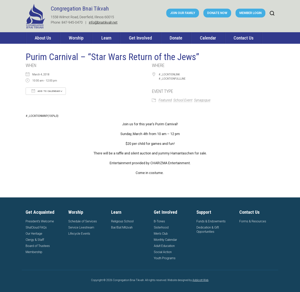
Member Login (250, 13)
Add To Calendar (46, 91)
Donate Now (217, 13)
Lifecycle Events (79, 233)
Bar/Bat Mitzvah (122, 227)
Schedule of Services (82, 221)
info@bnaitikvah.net (103, 22)
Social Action (163, 252)
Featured (165, 100)
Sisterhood (161, 227)
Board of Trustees (38, 246)
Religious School (122, 221)
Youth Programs (164, 258)
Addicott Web (200, 280)
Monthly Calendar (165, 240)
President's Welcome (40, 221)
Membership (34, 252)
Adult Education (164, 246)
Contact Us (244, 38)
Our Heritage (34, 233)
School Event (182, 100)
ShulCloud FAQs (36, 227)
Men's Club (161, 233)
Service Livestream (81, 227)
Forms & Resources (252, 221)
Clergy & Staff (35, 240)
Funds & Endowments (211, 221)
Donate (176, 38)
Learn (106, 38)
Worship (76, 38)
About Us (43, 38)
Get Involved (140, 38)
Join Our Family (182, 13)
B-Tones (159, 221)
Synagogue (202, 100)
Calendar (208, 38)
